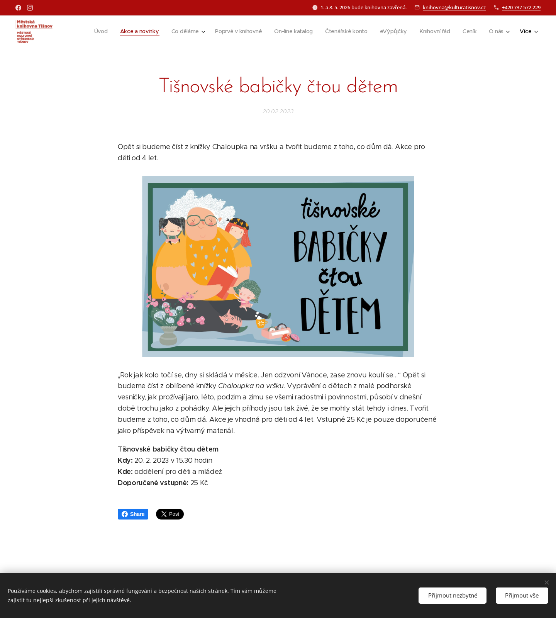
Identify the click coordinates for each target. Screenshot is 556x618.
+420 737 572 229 (521, 7)
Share (133, 514)
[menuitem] (97, 31)
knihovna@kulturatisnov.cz (454, 7)
